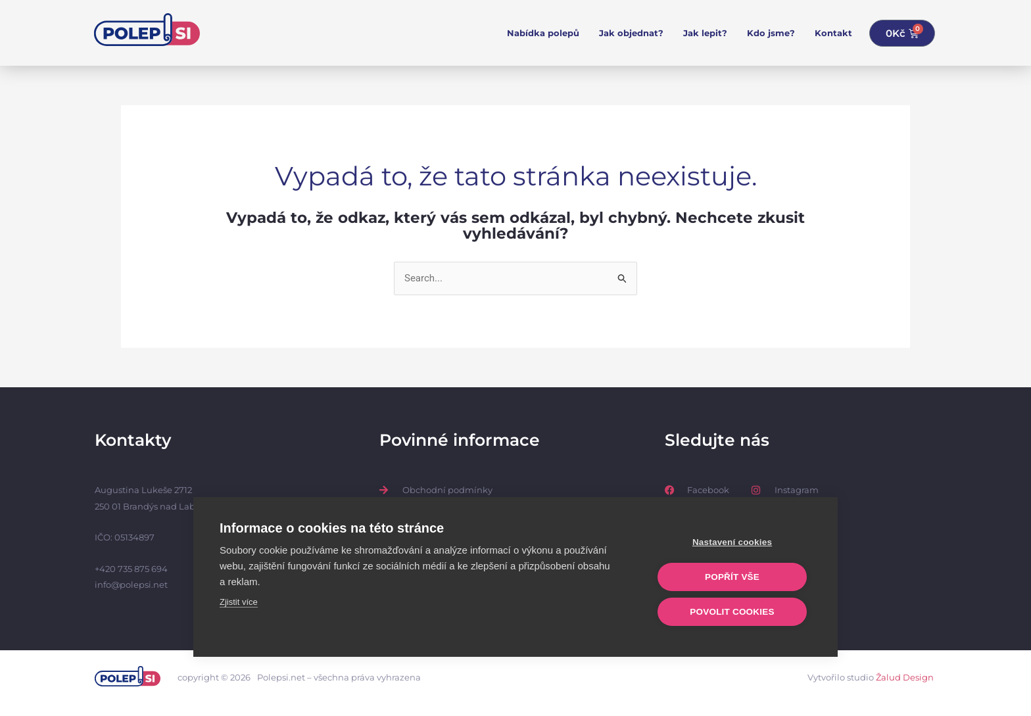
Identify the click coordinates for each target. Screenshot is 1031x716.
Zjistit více (239, 602)
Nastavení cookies (732, 542)
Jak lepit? (705, 33)
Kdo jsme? (771, 33)
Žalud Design (905, 677)
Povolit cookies (732, 612)
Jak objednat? (631, 33)
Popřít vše (732, 577)
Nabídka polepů (543, 33)
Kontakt (833, 33)
